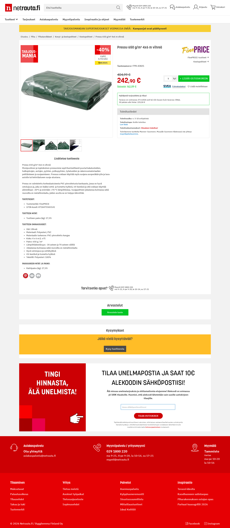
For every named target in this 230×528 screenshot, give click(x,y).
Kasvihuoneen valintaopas (193, 494)
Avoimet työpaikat (73, 494)
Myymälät (119, 19)
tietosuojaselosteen (153, 427)
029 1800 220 (117, 451)
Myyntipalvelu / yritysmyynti (126, 446)
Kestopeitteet (86, 36)
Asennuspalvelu (129, 489)
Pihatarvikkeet (45, 36)
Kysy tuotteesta (115, 348)
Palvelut (125, 482)
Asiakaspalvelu (49, 19)
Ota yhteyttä (32, 451)
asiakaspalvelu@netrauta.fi (39, 455)
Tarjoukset (29, 19)
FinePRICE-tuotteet (197, 57)
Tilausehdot (17, 499)
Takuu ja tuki (17, 504)
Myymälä (210, 446)
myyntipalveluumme (129, 134)
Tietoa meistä (71, 489)
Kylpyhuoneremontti (132, 494)
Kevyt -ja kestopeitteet (66, 36)
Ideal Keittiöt (128, 509)
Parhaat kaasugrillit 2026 (193, 504)
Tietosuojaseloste (73, 499)
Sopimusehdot (71, 504)
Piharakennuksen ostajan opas (195, 499)
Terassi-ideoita (186, 489)
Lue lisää (124, 124)
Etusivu (24, 36)
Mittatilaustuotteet (131, 504)
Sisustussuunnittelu (131, 499)
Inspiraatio (185, 482)
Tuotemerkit (137, 19)
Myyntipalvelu (71, 19)
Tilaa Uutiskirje (148, 415)
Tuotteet (10, 19)
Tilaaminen (17, 482)
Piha (33, 36)
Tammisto (211, 451)
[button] (27, 91)
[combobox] (83, 8)
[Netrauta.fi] (22, 8)
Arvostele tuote (115, 312)
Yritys (66, 482)
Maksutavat (17, 489)
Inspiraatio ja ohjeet (96, 19)
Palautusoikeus (19, 494)
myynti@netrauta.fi (118, 459)
